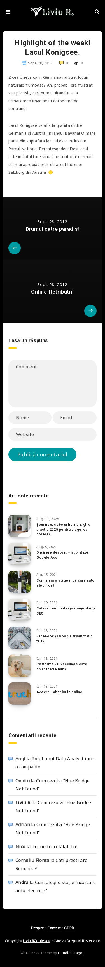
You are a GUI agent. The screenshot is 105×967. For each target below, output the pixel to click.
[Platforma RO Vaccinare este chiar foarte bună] (19, 665)
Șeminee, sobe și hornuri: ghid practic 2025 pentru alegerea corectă (63, 529)
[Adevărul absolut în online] (19, 693)
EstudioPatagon (71, 953)
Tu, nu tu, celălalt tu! (54, 847)
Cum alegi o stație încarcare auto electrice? (65, 582)
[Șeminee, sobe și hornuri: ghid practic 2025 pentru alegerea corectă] (19, 526)
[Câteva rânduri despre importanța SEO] (19, 610)
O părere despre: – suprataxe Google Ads (62, 555)
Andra (22, 882)
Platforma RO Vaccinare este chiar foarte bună (61, 666)
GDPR (69, 927)
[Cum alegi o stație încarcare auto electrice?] (19, 582)
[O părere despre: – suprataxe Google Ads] (19, 554)
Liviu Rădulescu (36, 940)
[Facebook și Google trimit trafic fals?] (19, 638)
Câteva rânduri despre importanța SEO (65, 610)
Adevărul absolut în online (59, 692)
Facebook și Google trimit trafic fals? (64, 638)
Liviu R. (23, 802)
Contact (53, 927)
